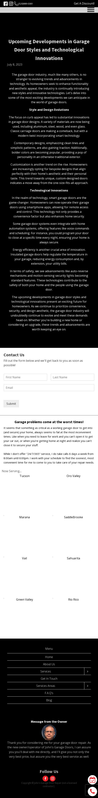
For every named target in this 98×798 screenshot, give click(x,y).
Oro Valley (73, 476)
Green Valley (24, 599)
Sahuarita (73, 558)
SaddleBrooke (73, 517)
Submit (11, 404)
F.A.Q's (49, 693)
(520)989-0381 (25, 3)
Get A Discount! (84, 3)
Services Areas (45, 686)
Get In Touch (49, 679)
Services (45, 671)
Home (49, 657)
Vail (24, 558)
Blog (49, 700)
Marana (24, 517)
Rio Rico (73, 599)
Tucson (25, 476)
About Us (49, 664)
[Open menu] (90, 10)
